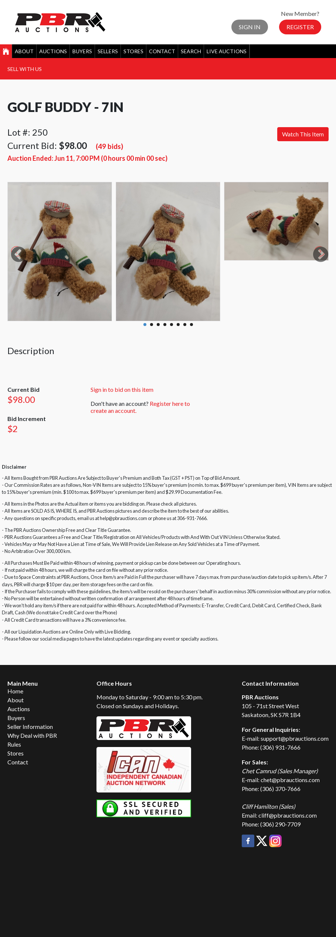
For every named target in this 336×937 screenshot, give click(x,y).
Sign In (250, 26)
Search (191, 51)
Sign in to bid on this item (122, 389)
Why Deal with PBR (32, 735)
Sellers (108, 51)
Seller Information (30, 726)
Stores (133, 51)
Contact (162, 51)
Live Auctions (227, 51)
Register (300, 26)
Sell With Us (24, 69)
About (24, 51)
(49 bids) (109, 146)
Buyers (82, 51)
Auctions (53, 51)
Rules (14, 744)
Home (15, 691)
